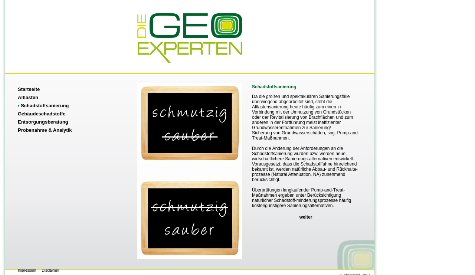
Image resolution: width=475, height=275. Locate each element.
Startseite (29, 89)
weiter (305, 217)
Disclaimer (50, 270)
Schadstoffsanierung (43, 105)
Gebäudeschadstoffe (42, 114)
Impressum (27, 270)
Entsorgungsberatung (43, 122)
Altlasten (28, 97)
